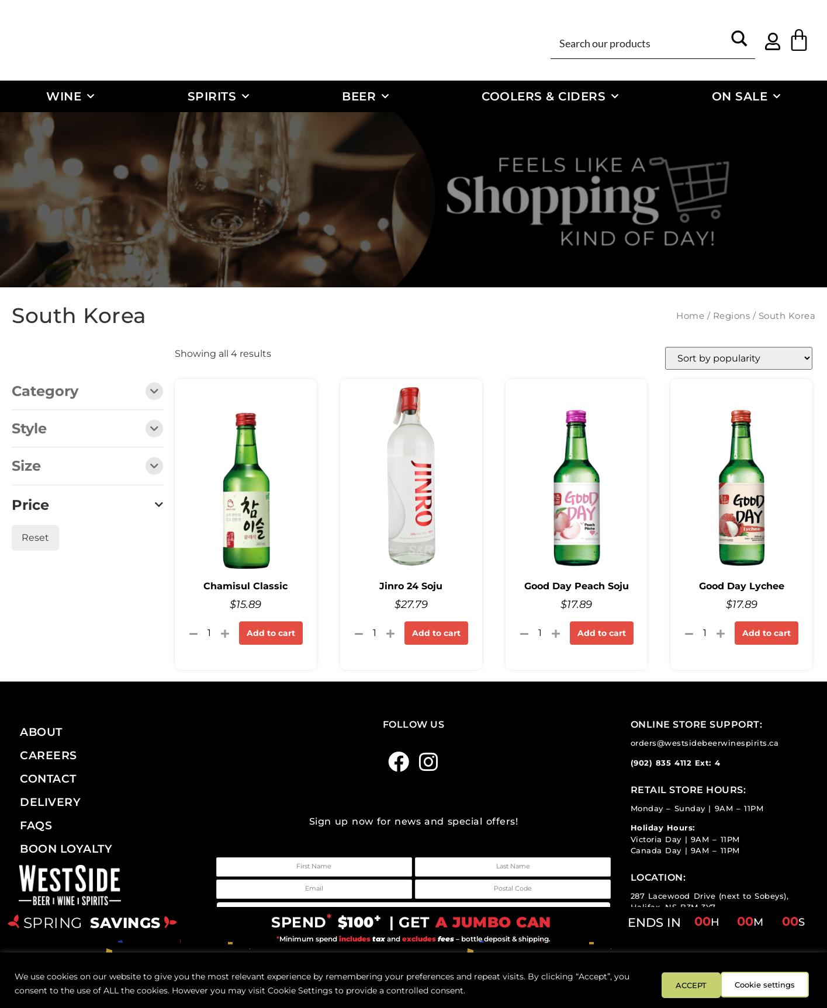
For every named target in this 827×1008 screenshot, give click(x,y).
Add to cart (271, 633)
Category (87, 392)
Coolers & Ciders (550, 96)
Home (690, 316)
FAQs (36, 825)
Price (87, 505)
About (41, 732)
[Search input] (639, 42)
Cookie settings (691, 984)
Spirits (219, 96)
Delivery (50, 802)
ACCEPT (779, 984)
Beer (365, 96)
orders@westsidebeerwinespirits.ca (705, 743)
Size (87, 467)
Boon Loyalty (66, 849)
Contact (48, 778)
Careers (48, 755)
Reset (35, 537)
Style (87, 429)
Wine (70, 96)
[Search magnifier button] (739, 43)
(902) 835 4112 (661, 763)
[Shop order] (738, 358)
